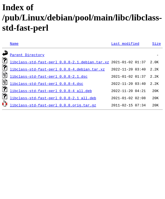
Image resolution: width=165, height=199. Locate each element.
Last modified (125, 43)
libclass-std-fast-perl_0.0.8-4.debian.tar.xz (57, 69)
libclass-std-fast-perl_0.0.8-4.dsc (46, 83)
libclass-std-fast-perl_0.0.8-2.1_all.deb (53, 97)
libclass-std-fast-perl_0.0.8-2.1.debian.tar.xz (59, 61)
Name (14, 43)
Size (156, 43)
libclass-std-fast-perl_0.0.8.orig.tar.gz (53, 105)
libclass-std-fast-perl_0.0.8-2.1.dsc (49, 76)
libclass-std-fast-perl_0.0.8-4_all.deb (51, 90)
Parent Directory (27, 54)
